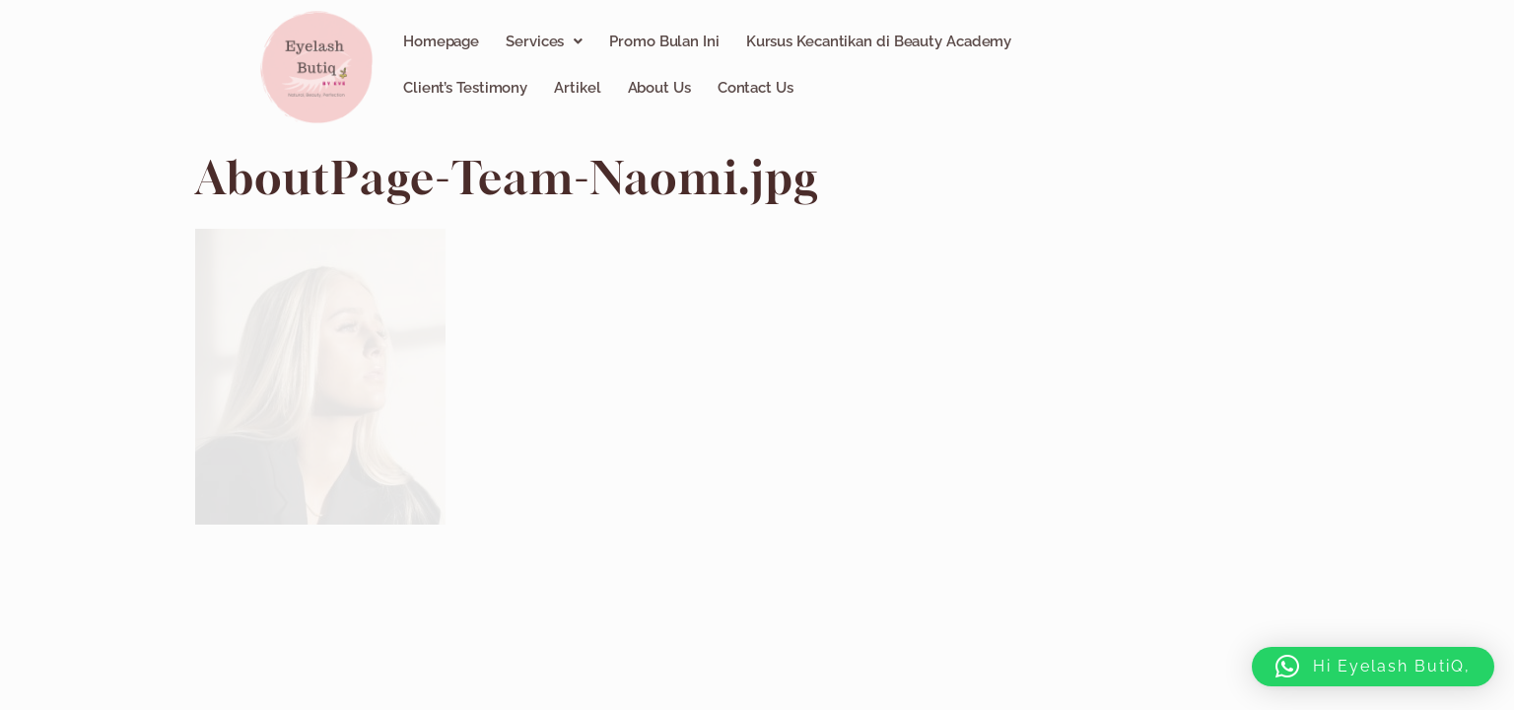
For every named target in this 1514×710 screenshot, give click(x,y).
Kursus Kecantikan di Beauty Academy (879, 41)
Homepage (441, 41)
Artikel (577, 88)
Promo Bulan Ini (664, 41)
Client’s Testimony (465, 88)
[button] (544, 41)
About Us (659, 88)
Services (544, 41)
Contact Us (755, 88)
